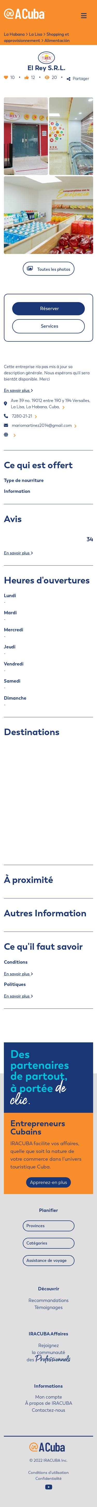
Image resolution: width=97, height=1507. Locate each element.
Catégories (36, 1243)
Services (49, 326)
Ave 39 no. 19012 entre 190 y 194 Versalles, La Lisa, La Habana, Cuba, (50, 403)
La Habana (14, 34)
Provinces (35, 1225)
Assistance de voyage (46, 1260)
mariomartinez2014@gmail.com (44, 425)
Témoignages (48, 1307)
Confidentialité (48, 1478)
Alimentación (57, 40)
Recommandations (48, 1300)
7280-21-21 (24, 416)
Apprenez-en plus (48, 1182)
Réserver (49, 308)
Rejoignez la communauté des (48, 1353)
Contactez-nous (48, 1410)
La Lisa (35, 34)
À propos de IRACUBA (48, 1403)
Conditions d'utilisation (48, 1472)
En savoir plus (18, 390)
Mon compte (48, 1397)
